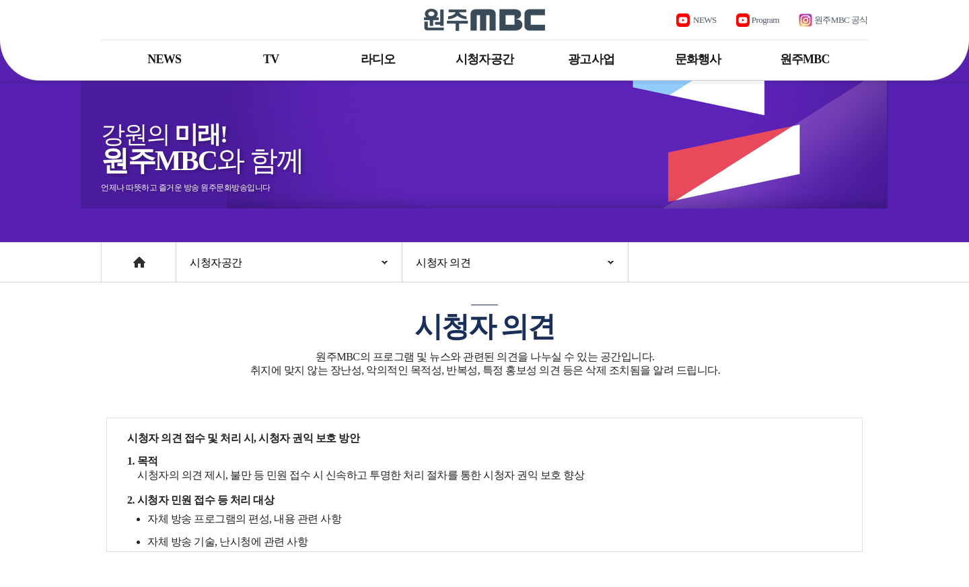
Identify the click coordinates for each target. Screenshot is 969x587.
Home (114, 256)
